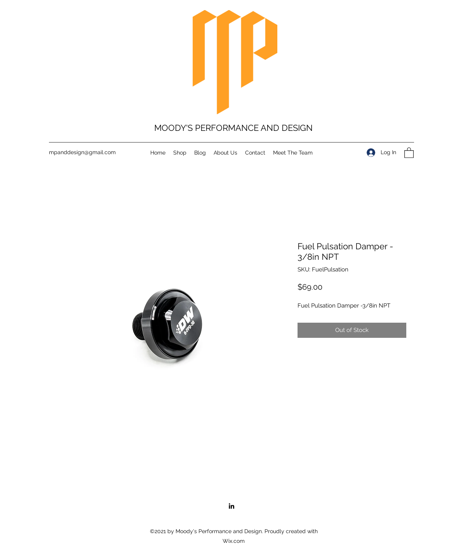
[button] (409, 152)
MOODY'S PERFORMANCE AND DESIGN (233, 128)
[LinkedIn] (231, 506)
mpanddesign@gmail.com (82, 152)
